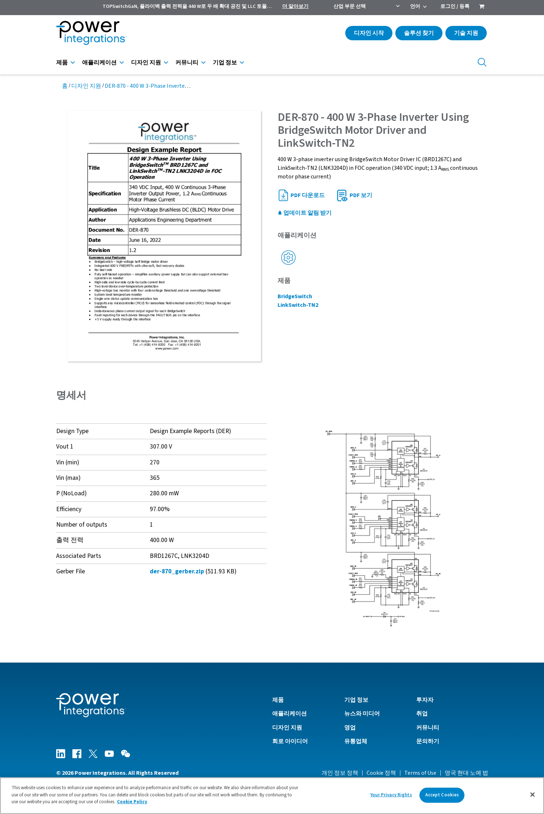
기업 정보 (225, 63)
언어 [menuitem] (415, 6)
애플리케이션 (99, 63)
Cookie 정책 (381, 773)
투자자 (424, 700)
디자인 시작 (369, 33)
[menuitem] (481, 7)
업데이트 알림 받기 (305, 213)
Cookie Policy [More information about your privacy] (132, 804)
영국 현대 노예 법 (466, 773)
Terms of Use (420, 773)
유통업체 (355, 741)
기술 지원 (466, 33)
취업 (422, 714)
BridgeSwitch (295, 296)
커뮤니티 (186, 63)
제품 (62, 63)
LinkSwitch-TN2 (298, 305)
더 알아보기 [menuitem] (295, 6)
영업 (350, 728)
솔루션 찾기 (419, 33)
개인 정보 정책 (340, 773)
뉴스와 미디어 (362, 714)
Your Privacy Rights (391, 797)
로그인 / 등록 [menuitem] (454, 6)
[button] (383, 528)
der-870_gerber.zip (177, 571)
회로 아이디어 (290, 741)
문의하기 (427, 741)
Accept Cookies (442, 797)
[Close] (532, 797)
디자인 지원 (146, 63)
